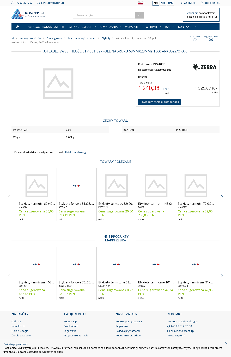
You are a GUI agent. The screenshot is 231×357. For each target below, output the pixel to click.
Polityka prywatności (128, 330)
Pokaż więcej (176, 335)
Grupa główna (54, 38)
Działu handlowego (75, 152)
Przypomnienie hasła (76, 335)
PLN (156, 3)
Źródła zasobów (21, 335)
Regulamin (122, 326)
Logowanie (70, 330)
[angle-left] (9, 194)
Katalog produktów (30, 38)
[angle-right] (222, 194)
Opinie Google (19, 330)
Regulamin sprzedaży (128, 335)
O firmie (16, 321)
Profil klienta (71, 326)
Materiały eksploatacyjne (82, 38)
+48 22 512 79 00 (181, 326)
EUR (163, 3)
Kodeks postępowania (129, 321)
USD (170, 3)
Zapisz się (193, 13)
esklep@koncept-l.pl (182, 330)
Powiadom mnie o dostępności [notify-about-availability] (159, 102)
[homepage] (12, 38)
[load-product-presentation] (195, 38)
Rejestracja (70, 321)
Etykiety (106, 38)
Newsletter (18, 326)
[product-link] (37, 194)
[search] (104, 15)
